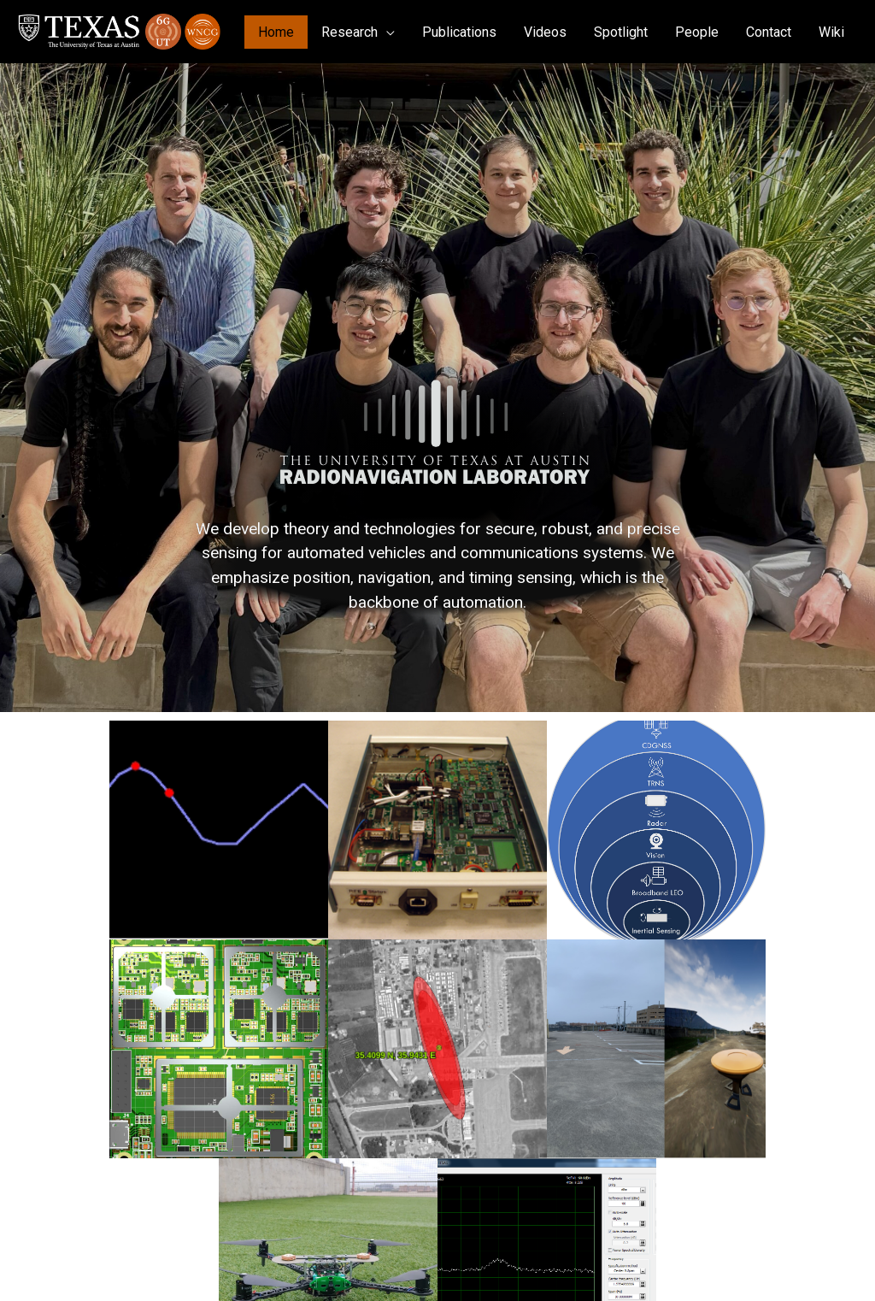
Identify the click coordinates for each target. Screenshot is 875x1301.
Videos (545, 32)
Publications (459, 32)
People (697, 32)
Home (276, 32)
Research (349, 32)
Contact (768, 32)
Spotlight (621, 32)
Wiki (831, 32)
